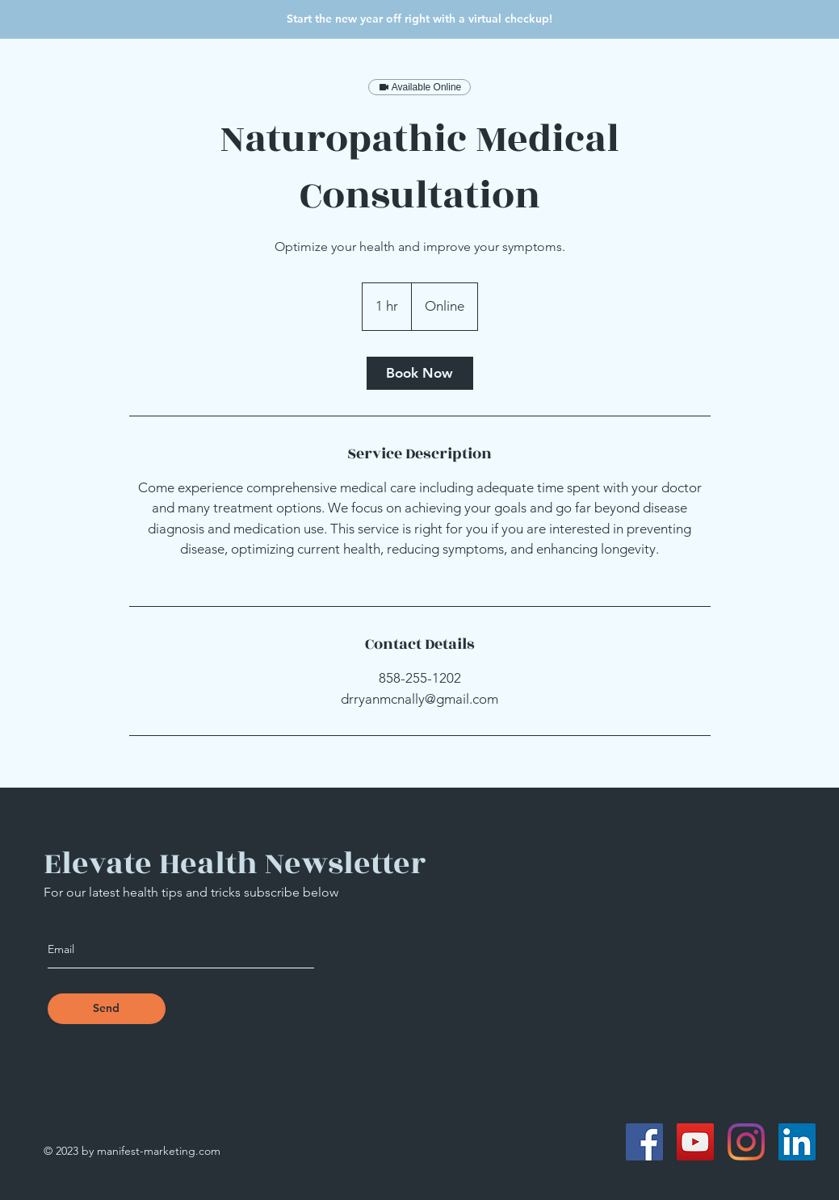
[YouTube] (695, 1141)
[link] (420, 373)
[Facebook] (644, 1141)
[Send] (107, 1008)
